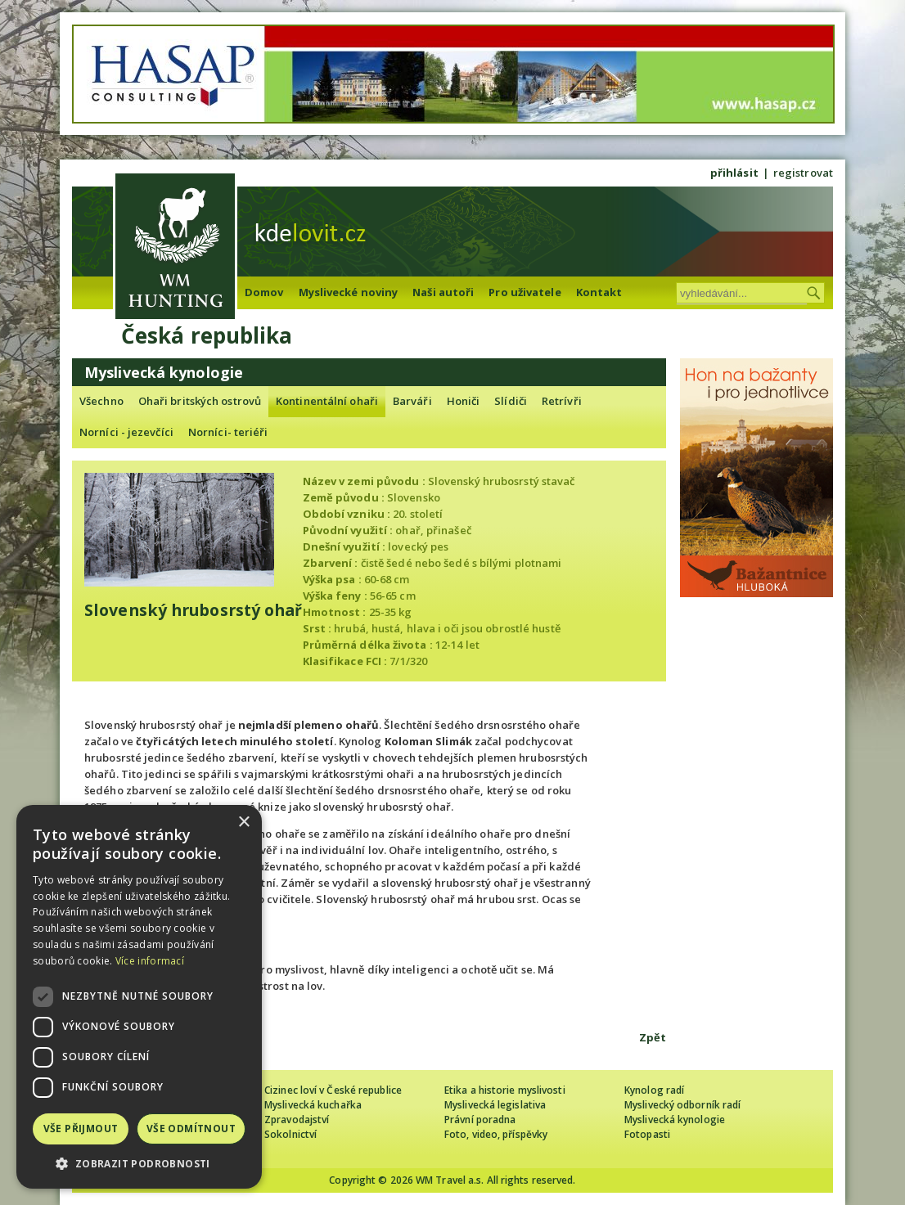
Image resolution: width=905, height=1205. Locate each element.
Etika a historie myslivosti (504, 1090)
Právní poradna (480, 1119)
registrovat (803, 172)
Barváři (412, 400)
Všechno (101, 400)
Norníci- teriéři (228, 432)
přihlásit (734, 172)
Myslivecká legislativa (495, 1105)
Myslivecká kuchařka (313, 1105)
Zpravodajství (296, 1119)
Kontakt (599, 292)
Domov (264, 292)
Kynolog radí (654, 1090)
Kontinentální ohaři (327, 400)
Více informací (149, 961)
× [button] (243, 822)
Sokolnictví (290, 1134)
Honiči (463, 400)
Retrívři (562, 400)
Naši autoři (443, 292)
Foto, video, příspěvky (495, 1134)
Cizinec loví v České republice (333, 1090)
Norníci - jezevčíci (126, 432)
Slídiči (510, 400)
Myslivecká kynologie (674, 1119)
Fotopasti (647, 1134)
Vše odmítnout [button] (191, 1128)
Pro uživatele (525, 292)
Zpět (652, 1037)
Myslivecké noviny (348, 292)
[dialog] (139, 997)
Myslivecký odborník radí (682, 1105)
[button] (139, 1163)
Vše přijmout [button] (81, 1128)
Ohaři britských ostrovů (199, 400)
